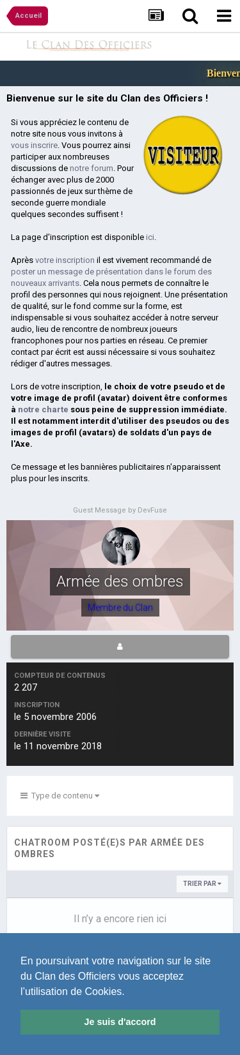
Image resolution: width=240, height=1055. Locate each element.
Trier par (202, 883)
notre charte (43, 409)
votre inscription (65, 260)
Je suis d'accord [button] (120, 1022)
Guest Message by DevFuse (120, 510)
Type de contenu (59, 795)
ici (150, 237)
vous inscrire (34, 145)
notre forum (91, 168)
